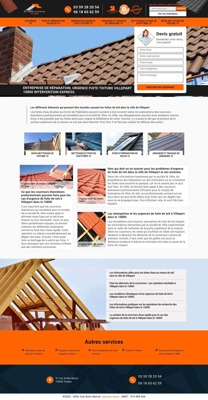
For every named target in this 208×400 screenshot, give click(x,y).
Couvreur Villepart (133, 350)
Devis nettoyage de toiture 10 (172, 22)
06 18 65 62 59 (86, 12)
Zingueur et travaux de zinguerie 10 (114, 22)
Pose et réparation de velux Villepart (105, 352)
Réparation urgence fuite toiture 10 (83, 22)
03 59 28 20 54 (86, 7)
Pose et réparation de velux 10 (53, 22)
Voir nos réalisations (168, 14)
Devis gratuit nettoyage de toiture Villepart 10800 (171, 352)
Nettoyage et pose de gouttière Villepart (35, 352)
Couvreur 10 (30, 22)
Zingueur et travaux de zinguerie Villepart (69, 352)
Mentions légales (111, 397)
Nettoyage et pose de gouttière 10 (144, 22)
